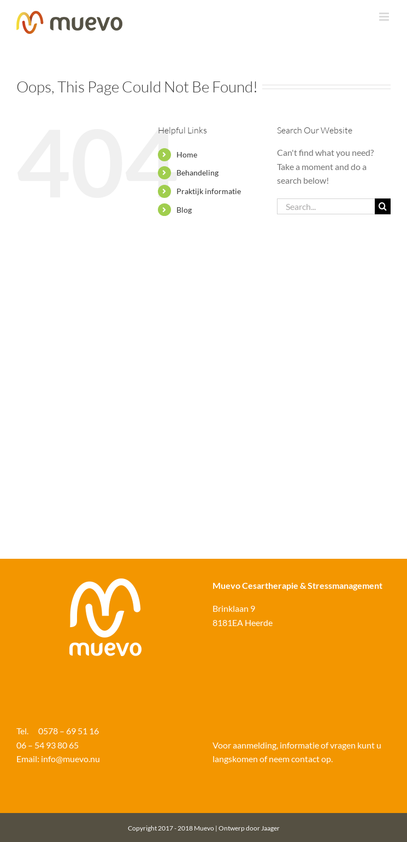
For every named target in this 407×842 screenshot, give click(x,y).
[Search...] (326, 206)
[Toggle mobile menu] (385, 16)
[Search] (383, 206)
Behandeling (197, 172)
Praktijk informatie (208, 191)
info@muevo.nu (69, 758)
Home (186, 154)
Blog (184, 209)
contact (305, 758)
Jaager (270, 828)
